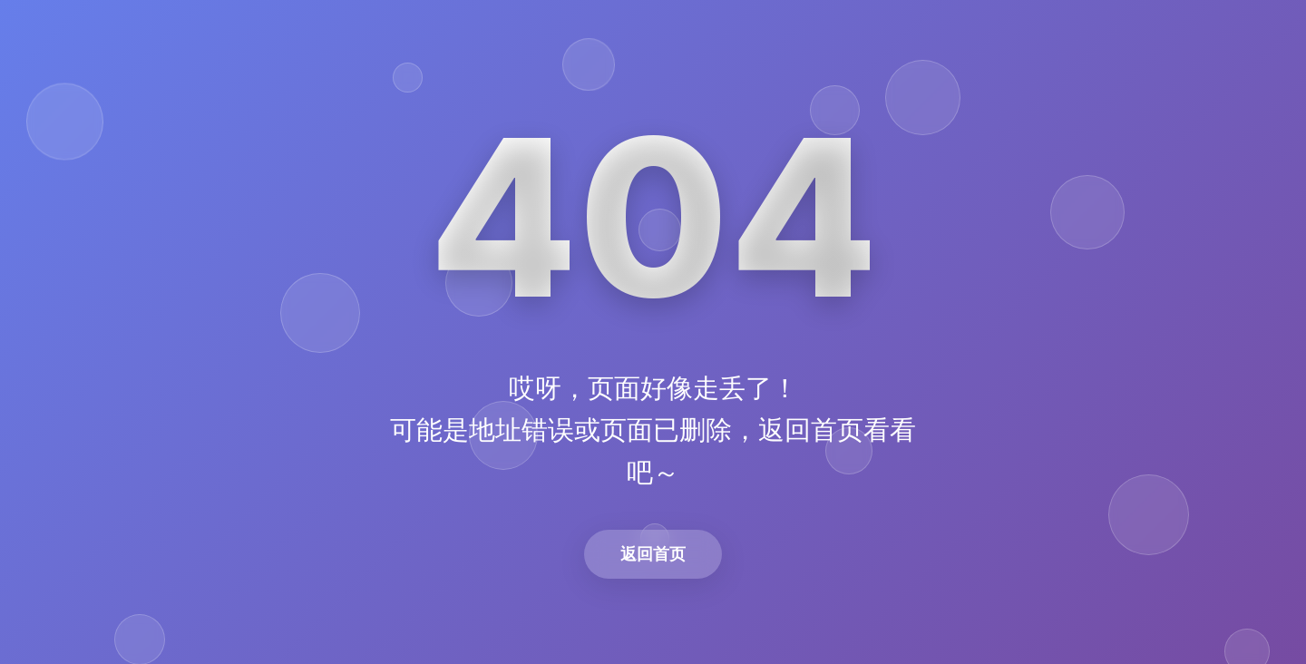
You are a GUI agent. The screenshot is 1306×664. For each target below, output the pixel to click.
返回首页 (653, 553)
